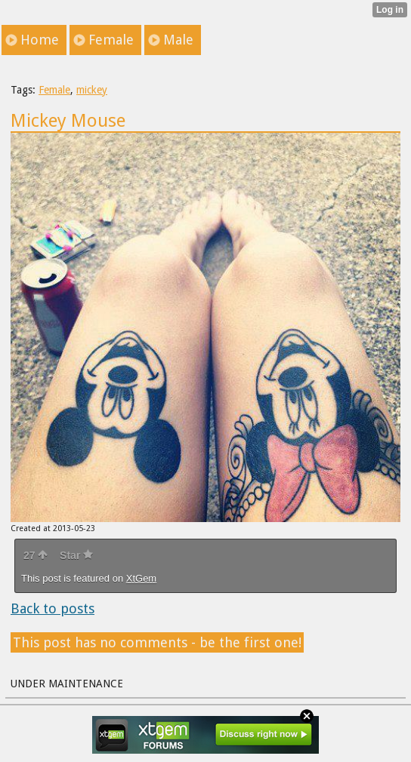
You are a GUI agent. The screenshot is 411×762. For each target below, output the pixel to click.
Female (54, 90)
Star (76, 555)
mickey (91, 90)
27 (35, 555)
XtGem (141, 578)
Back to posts (52, 608)
